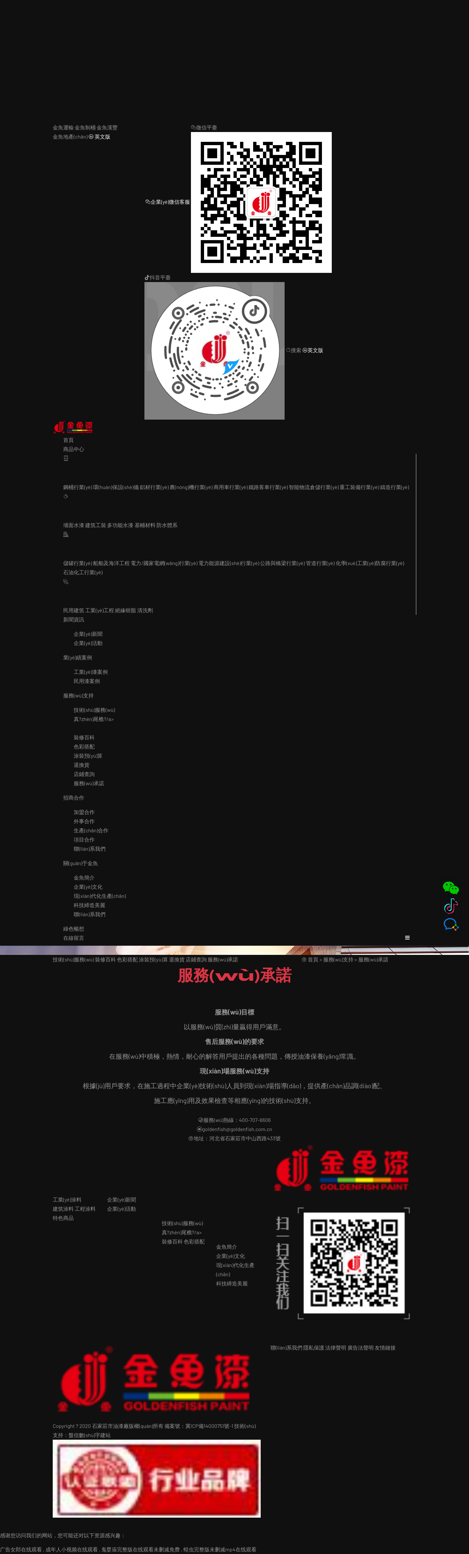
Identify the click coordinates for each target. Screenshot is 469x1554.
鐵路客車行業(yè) (268, 487)
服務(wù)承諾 (89, 783)
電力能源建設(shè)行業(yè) (228, 563)
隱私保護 (313, 1347)
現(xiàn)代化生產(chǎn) (100, 896)
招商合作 (73, 797)
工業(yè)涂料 (67, 1199)
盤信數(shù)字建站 (89, 1435)
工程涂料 (85, 1208)
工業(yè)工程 (99, 610)
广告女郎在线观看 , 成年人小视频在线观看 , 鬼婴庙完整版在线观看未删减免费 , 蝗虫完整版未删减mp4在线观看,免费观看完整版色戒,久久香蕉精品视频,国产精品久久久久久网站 (233, 59)
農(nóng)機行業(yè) (191, 487)
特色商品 (63, 1218)
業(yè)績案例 (77, 657)
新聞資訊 (73, 619)
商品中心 (73, 449)
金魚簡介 (84, 877)
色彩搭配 (84, 746)
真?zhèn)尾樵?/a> (94, 719)
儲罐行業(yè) (77, 563)
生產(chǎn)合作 (91, 830)
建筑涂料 (63, 1208)
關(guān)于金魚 (80, 863)
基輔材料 (145, 525)
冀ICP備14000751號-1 (209, 1426)
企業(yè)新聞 (88, 634)
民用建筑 (73, 610)
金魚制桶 (85, 127)
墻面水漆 (73, 525)
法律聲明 (335, 1347)
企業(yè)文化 (88, 886)
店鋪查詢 (84, 774)
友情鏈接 (385, 1347)
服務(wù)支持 (78, 695)
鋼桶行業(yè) (77, 487)
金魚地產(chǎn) (70, 136)
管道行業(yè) (320, 563)
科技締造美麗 (89, 905)
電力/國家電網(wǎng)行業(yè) (164, 563)
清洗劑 (145, 610)
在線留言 (73, 938)
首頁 (68, 440)
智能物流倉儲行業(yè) (314, 487)
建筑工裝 (95, 525)
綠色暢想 (73, 928)
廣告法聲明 (360, 1347)
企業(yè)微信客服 (167, 202)
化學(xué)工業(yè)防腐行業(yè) (370, 563)
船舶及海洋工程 (111, 563)
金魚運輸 (63, 127)
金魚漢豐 (107, 127)
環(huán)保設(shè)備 (116, 487)
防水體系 (167, 525)
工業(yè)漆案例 (91, 672)
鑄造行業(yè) (394, 487)
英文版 (99, 136)
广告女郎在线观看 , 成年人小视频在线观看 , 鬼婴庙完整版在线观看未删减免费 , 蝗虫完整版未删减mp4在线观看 (128, 1549)
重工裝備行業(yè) (359, 487)
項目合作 (84, 839)
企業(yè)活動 (88, 643)
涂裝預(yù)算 (88, 755)
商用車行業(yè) (231, 487)
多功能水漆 (120, 525)
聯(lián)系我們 (89, 848)
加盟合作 (84, 812)
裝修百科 (84, 737)
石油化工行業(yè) (83, 572)
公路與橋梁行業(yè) (282, 563)
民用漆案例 (87, 681)
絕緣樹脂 (125, 610)
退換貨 (81, 765)
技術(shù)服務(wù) (94, 710)
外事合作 (84, 821)
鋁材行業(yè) (154, 487)
